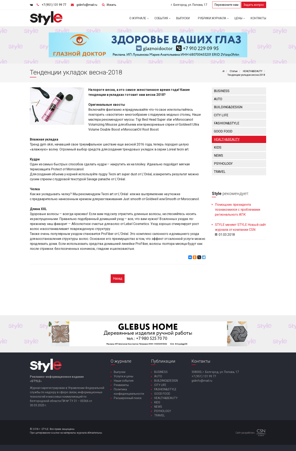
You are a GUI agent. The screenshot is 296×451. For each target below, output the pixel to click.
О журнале (139, 20)
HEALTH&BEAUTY (227, 139)
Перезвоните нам (226, 4)
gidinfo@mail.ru (86, 4)
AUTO (218, 99)
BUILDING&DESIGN (228, 107)
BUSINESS (221, 91)
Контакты (258, 18)
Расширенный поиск (128, 398)
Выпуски (183, 18)
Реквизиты (121, 385)
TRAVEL (220, 172)
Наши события (123, 380)
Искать (111, 4)
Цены (240, 20)
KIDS (217, 147)
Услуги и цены (123, 376)
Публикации (163, 361)
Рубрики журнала (214, 20)
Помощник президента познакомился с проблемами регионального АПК (237, 209)
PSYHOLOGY (223, 164)
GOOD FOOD (223, 131)
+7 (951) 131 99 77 (54, 4)
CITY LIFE (221, 115)
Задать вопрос (254, 4)
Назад (117, 278)
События (163, 20)
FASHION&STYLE (226, 123)
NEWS (218, 156)
